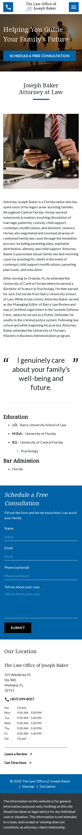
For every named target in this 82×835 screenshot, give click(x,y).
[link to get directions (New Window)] (41, 682)
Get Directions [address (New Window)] (18, 762)
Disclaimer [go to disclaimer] (48, 786)
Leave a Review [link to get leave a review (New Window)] (18, 754)
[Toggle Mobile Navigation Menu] (74, 7)
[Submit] (17, 628)
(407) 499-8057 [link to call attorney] (19, 699)
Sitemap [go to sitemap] (28, 786)
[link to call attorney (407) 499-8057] (8, 7)
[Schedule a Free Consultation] (39, 56)
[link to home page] (41, 6)
